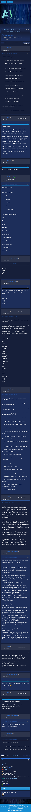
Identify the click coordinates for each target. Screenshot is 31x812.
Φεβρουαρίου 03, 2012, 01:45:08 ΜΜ (9, 394)
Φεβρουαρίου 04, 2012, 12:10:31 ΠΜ (9, 502)
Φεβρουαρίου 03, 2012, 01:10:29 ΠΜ (9, 263)
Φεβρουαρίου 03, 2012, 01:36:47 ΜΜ (9, 316)
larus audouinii (11, 281)
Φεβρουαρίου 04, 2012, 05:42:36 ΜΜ (9, 651)
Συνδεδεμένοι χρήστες (10, 778)
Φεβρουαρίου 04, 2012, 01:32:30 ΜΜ (9, 557)
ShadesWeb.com (19, 810)
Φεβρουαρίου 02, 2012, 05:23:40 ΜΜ (9, 53)
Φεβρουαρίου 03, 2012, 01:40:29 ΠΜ (9, 286)
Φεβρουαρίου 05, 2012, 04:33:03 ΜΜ (9, 698)
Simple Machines (19, 808)
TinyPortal (8, 805)
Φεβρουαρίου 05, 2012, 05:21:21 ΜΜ (9, 721)
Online (3, 788)
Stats (3, 759)
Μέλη (5, 764)
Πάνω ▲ (23, 805)
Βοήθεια (12, 805)
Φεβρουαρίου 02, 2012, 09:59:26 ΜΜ (9, 123)
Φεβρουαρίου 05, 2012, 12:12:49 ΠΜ (9, 680)
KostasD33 (6, 784)
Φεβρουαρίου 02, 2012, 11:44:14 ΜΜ (9, 184)
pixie (8, 117)
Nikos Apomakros (12, 258)
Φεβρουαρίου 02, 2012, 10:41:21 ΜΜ (9, 166)
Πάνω (2, 755)
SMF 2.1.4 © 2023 (11, 808)
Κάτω (2, 43)
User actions (26, 43)
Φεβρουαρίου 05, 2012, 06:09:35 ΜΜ (9, 739)
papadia (9, 47)
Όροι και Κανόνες (17, 805)
